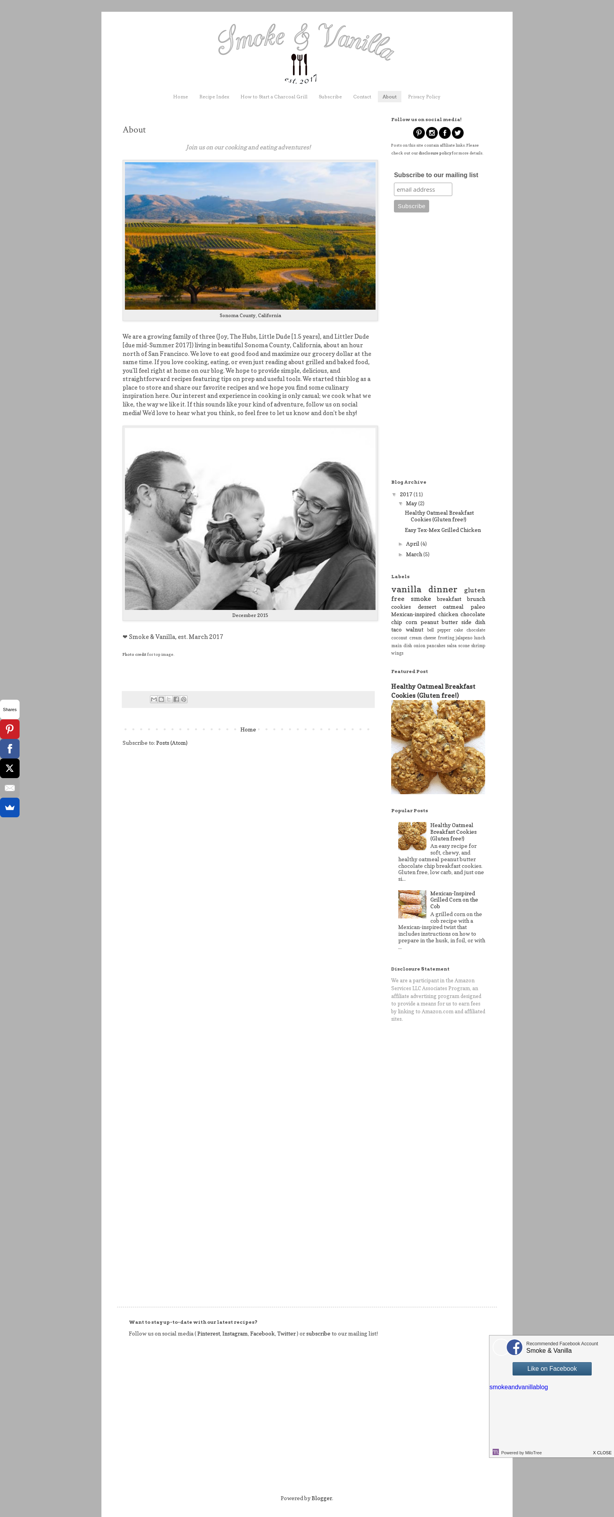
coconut (399, 638)
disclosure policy (435, 153)
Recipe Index (214, 97)
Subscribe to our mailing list (436, 175)
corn (411, 622)
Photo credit (134, 654)
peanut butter (439, 622)
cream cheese (422, 638)
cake (458, 630)
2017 (407, 494)
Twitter (286, 1333)
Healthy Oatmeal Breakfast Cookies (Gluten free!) (439, 516)
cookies (401, 606)
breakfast (449, 598)
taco (396, 629)
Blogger (322, 1498)
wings (397, 653)
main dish (401, 645)
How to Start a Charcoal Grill (273, 97)
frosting (446, 638)
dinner (442, 589)
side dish (473, 622)
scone (464, 645)
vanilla (406, 589)
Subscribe (330, 97)
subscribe (318, 1333)
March (414, 554)
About (390, 97)
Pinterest (208, 1333)
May (412, 503)
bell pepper (438, 630)
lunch (479, 638)
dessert (427, 606)
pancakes (436, 645)
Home (180, 97)
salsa (452, 645)
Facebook (262, 1333)
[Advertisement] (438, 349)
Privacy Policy (424, 97)
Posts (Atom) (172, 742)
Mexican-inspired (413, 614)
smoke (421, 598)
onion (419, 645)
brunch (476, 598)
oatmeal (453, 606)
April (413, 543)
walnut (414, 629)
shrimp (478, 645)
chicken (448, 614)
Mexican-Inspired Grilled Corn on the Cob (454, 900)
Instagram (235, 1333)
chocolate (475, 630)
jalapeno (464, 638)
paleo (478, 606)
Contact (362, 97)
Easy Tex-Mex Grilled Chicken (443, 529)
